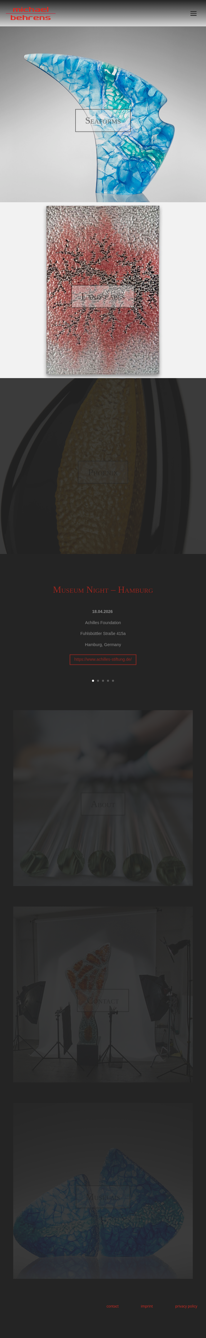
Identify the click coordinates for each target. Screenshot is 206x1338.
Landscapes (103, 301)
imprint (147, 1306)
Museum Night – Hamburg (103, 596)
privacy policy (186, 1306)
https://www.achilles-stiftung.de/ (103, 666)
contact (113, 1306)
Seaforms (103, 125)
